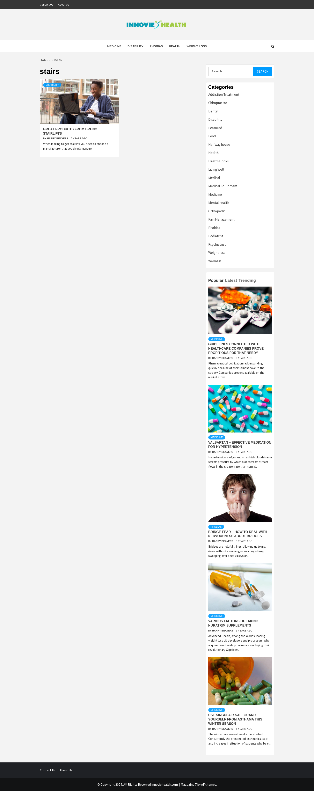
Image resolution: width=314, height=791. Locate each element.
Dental (213, 111)
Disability (135, 46)
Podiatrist (215, 236)
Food (212, 136)
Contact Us (46, 4)
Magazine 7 (189, 784)
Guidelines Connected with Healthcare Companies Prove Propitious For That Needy (236, 348)
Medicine (114, 46)
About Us (63, 4)
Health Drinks (218, 161)
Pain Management (221, 219)
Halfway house (219, 144)
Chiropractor (217, 103)
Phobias (156, 46)
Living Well (216, 169)
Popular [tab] (216, 280)
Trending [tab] (247, 280)
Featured (215, 128)
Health (175, 46)
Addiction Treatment (223, 94)
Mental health (218, 202)
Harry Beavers (58, 138)
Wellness (214, 261)
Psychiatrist (217, 244)
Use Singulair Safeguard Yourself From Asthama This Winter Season (235, 719)
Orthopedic (216, 211)
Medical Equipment (223, 186)
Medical (214, 178)
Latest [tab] (231, 280)
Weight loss (197, 46)
